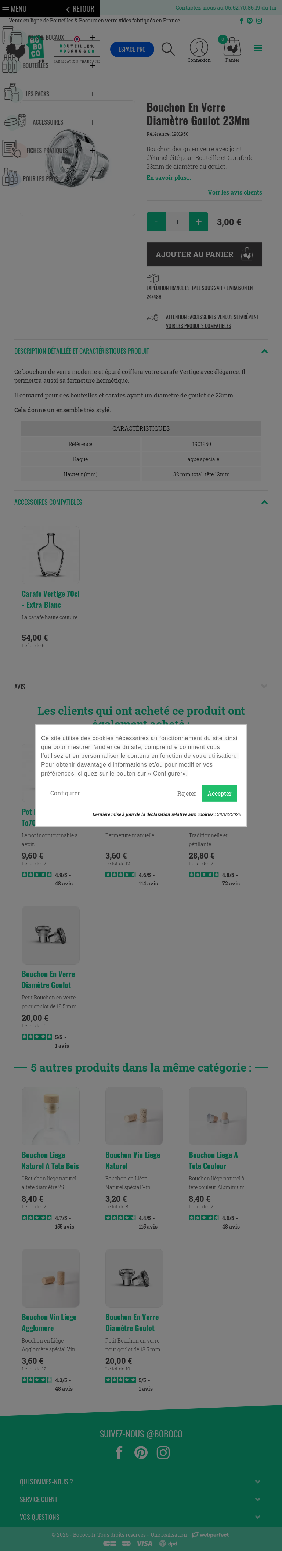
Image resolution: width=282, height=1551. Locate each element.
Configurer (65, 793)
